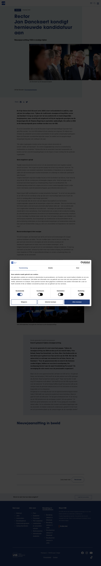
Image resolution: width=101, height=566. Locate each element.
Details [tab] (50, 268)
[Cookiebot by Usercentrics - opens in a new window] (82, 262)
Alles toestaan (77, 302)
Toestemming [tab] (23, 268)
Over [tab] (77, 268)
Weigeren (24, 302)
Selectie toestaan (50, 302)
